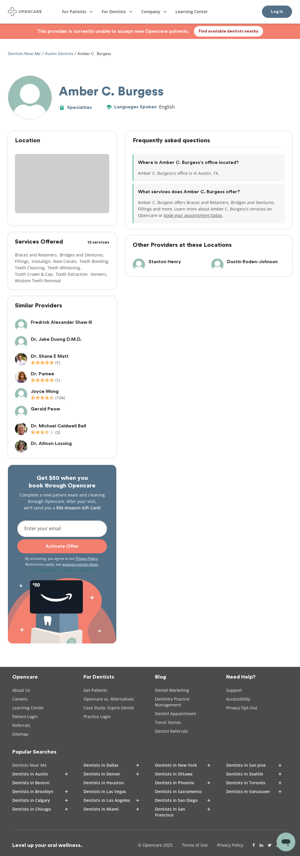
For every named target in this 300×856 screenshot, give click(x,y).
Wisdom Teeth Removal (38, 280)
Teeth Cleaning (30, 268)
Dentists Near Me (25, 53)
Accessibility (238, 699)
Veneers (98, 274)
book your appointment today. (193, 215)
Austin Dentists (59, 53)
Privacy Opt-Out (241, 708)
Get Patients (95, 690)
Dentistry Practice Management (172, 702)
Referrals (21, 725)
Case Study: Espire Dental (108, 708)
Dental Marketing (172, 690)
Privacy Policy (87, 558)
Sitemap (20, 734)
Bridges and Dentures (81, 255)
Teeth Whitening (63, 268)
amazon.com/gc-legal (80, 564)
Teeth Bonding (93, 261)
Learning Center (28, 708)
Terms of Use (195, 845)
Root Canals (64, 261)
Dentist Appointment (175, 713)
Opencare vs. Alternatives (108, 699)
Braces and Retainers (36, 255)
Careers (20, 699)
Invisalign (41, 261)
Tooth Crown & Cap (34, 274)
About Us (21, 690)
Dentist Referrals (171, 731)
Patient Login (25, 716)
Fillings (22, 261)
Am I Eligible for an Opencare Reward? (62, 570)
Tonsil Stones (168, 722)
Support (234, 690)
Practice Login (97, 716)
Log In (277, 12)
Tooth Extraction (72, 274)
